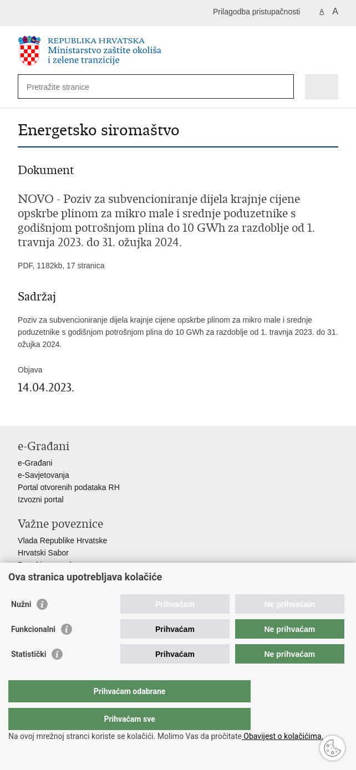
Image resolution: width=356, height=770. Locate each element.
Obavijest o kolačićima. (282, 736)
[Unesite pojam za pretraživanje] (67, 87)
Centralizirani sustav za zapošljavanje (82, 577)
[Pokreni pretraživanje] (283, 87)
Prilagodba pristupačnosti (256, 11)
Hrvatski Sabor (43, 552)
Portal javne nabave (52, 564)
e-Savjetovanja (43, 475)
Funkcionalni (33, 651)
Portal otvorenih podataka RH (69, 487)
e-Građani (35, 462)
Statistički (28, 676)
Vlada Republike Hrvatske (62, 540)
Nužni (21, 626)
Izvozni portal (40, 499)
